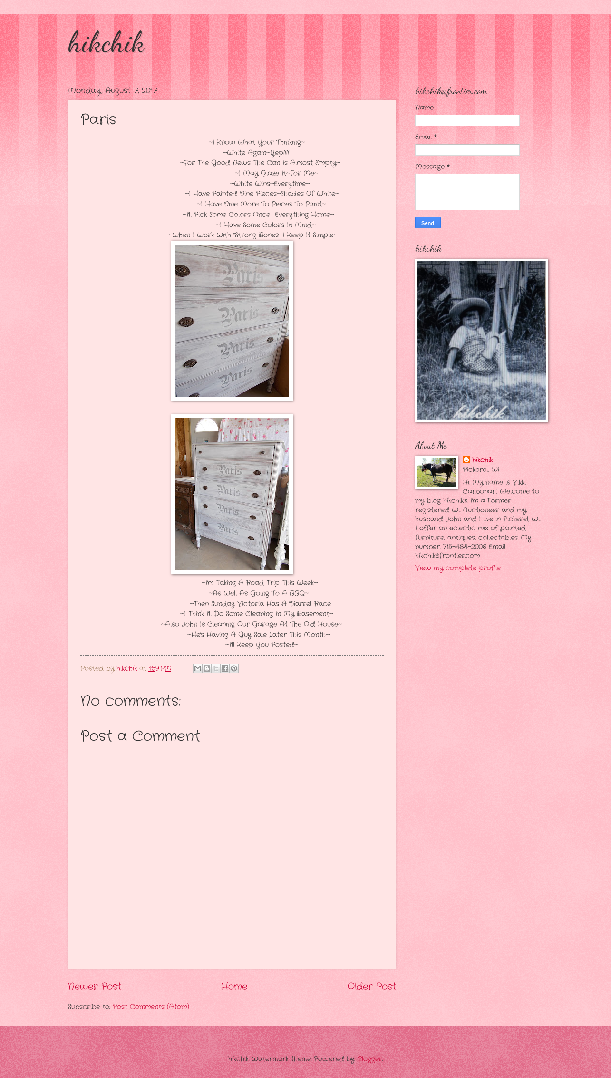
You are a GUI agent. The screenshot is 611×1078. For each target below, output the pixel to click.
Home (234, 986)
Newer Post (94, 986)
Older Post (372, 986)
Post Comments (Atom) (151, 1006)
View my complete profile (458, 568)
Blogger (369, 1059)
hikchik (106, 42)
